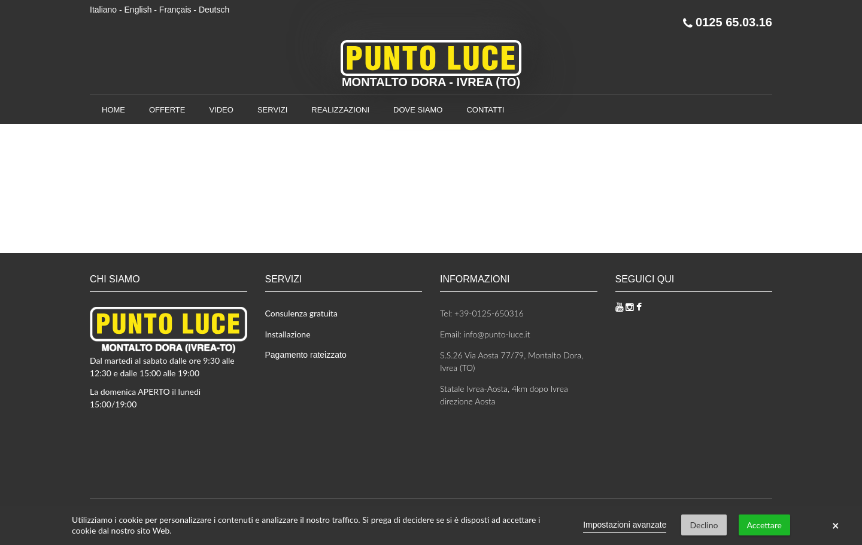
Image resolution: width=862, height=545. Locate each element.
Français (175, 9)
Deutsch (214, 9)
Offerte (167, 109)
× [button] (835, 525)
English (138, 9)
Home (113, 109)
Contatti (485, 109)
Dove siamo (417, 109)
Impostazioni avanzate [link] (624, 524)
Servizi (272, 109)
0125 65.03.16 (727, 22)
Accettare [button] (764, 525)
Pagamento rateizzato (306, 355)
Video (221, 109)
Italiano (103, 9)
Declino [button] (704, 525)
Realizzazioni (340, 109)
